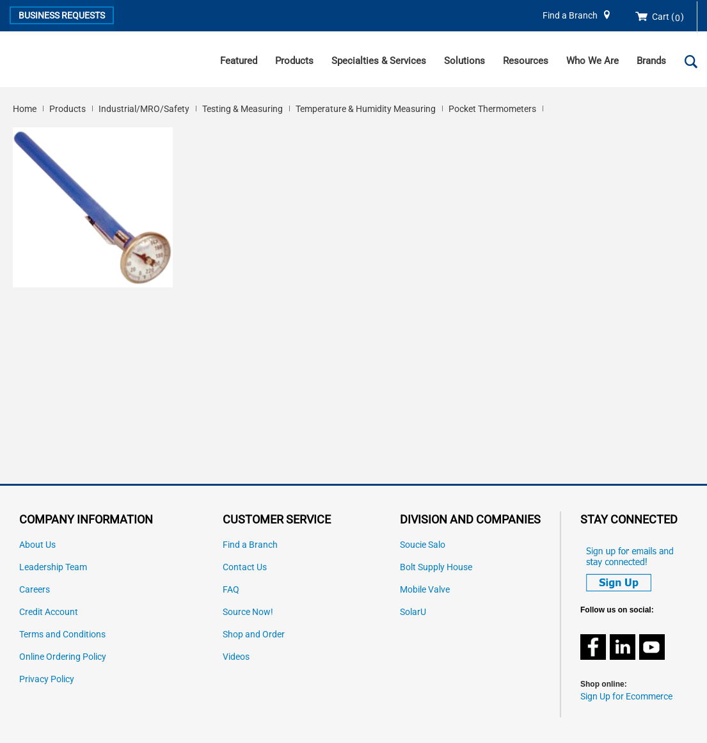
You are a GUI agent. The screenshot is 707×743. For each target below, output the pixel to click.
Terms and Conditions (62, 634)
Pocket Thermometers (492, 109)
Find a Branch (570, 15)
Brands (651, 61)
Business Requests (62, 15)
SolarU (413, 612)
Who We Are (592, 61)
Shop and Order (254, 634)
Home (24, 109)
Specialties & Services (378, 61)
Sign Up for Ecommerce (626, 696)
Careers (34, 590)
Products (294, 61)
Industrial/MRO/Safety (144, 109)
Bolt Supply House (436, 567)
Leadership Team (53, 567)
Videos (236, 657)
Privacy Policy (46, 679)
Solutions (464, 61)
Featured (238, 61)
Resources (525, 61)
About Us (37, 545)
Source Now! (248, 612)
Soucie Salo (422, 545)
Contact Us (245, 567)
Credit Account (48, 612)
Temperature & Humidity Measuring (366, 109)
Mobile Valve (425, 590)
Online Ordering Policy (62, 657)
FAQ (231, 590)
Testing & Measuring (242, 109)
